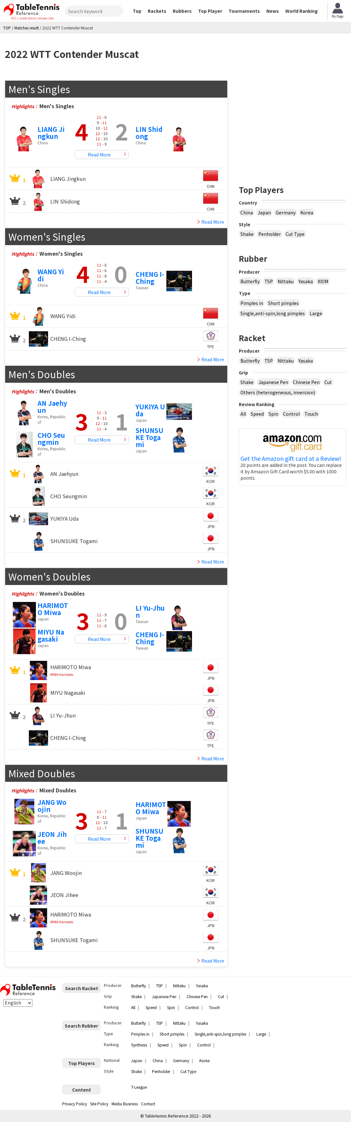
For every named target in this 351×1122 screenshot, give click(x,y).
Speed (257, 414)
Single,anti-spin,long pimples (272, 313)
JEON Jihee (52, 837)
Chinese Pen (306, 382)
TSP (268, 281)
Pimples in (251, 303)
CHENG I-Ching (150, 277)
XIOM (323, 281)
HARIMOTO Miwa (53, 609)
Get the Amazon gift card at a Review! (290, 458)
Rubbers (182, 11)
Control (291, 414)
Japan (264, 212)
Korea (306, 212)
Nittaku (286, 281)
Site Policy (99, 1103)
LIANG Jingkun (51, 132)
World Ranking (301, 11)
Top (137, 11)
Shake (247, 234)
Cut (328, 382)
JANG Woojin (52, 805)
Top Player (210, 11)
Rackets (157, 11)
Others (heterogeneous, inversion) (277, 392)
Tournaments (244, 11)
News (272, 11)
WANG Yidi (51, 275)
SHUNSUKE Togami (149, 437)
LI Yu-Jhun (150, 611)
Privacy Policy (74, 1103)
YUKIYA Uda (150, 410)
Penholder (269, 234)
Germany (286, 212)
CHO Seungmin (51, 438)
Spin (273, 414)
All (243, 414)
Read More (99, 154)
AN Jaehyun (52, 406)
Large (316, 313)
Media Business (125, 1103)
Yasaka (305, 281)
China (246, 212)
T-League (139, 1087)
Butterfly (250, 281)
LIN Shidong (149, 132)
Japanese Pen (273, 382)
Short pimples (283, 303)
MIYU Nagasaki (51, 635)
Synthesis (139, 1044)
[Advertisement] (293, 125)
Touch (311, 414)
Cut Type (295, 234)
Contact (148, 1103)
